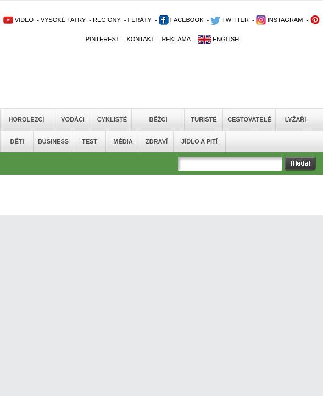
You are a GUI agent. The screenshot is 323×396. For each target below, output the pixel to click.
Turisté (203, 119)
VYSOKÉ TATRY (63, 19)
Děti (17, 141)
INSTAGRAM (279, 19)
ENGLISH (218, 39)
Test (89, 141)
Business (53, 141)
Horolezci (26, 119)
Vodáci (73, 119)
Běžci (158, 119)
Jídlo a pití (199, 141)
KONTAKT (140, 39)
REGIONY (107, 19)
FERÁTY (139, 19)
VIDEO (18, 19)
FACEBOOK (181, 19)
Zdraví (157, 141)
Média (122, 141)
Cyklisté (112, 119)
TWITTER (229, 19)
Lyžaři (296, 119)
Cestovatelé (249, 119)
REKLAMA (176, 39)
